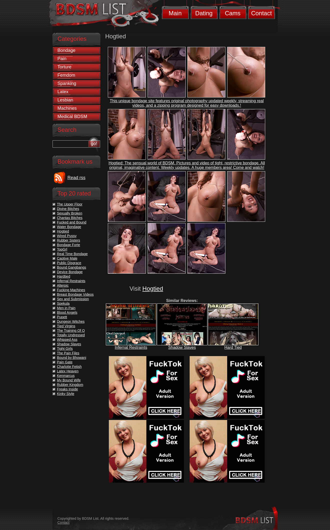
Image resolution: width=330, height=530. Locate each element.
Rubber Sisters (68, 240)
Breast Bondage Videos (75, 294)
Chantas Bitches (70, 218)
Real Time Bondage (72, 254)
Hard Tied (233, 347)
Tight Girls (65, 349)
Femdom (66, 75)
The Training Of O (71, 331)
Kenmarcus (66, 376)
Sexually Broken (69, 213)
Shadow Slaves (182, 347)
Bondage (67, 50)
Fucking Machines (71, 290)
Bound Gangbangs (71, 267)
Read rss (77, 177)
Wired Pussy (67, 236)
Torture (65, 66)
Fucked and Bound (72, 222)
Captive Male (67, 258)
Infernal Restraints (131, 347)
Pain (62, 58)
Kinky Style (65, 394)
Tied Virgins (66, 326)
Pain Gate (65, 362)
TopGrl (62, 249)
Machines (67, 108)
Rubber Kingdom (70, 385)
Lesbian (65, 99)
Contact (261, 13)
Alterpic (63, 285)
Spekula (63, 303)
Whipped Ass (67, 340)
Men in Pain (66, 308)
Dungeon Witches (71, 322)
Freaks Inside (67, 389)
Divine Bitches (68, 209)
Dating (203, 13)
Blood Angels (67, 312)
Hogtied (152, 288)
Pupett (62, 317)
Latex (63, 91)
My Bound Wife (69, 380)
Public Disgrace (69, 263)
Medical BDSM (72, 116)
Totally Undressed (71, 335)
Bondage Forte (68, 245)
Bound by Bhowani (71, 358)
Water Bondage (69, 227)
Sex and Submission (73, 299)
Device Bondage (70, 272)
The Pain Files (68, 353)
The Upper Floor (70, 204)
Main (175, 13)
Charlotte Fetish (69, 367)
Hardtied (63, 276)
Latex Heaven (68, 371)
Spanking (67, 83)
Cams (233, 13)
